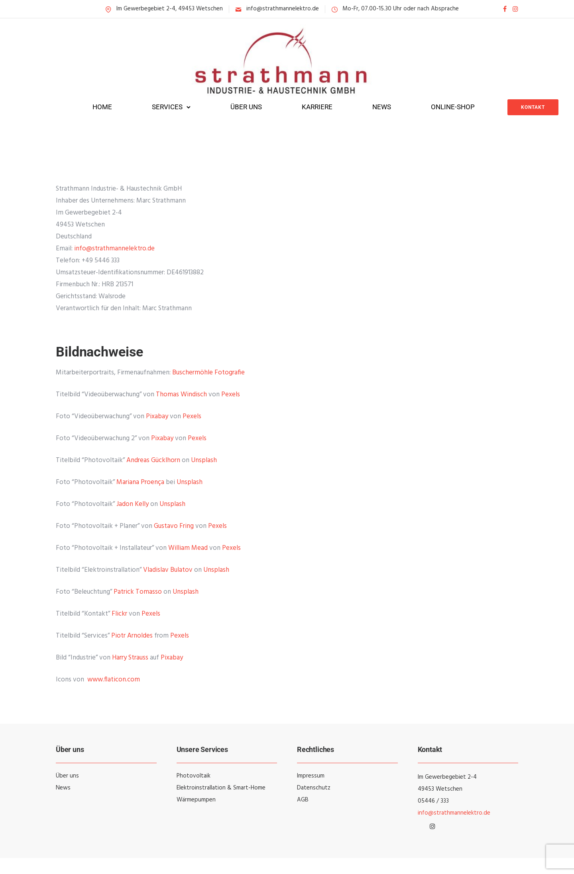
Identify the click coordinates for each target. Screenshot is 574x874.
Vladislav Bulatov (168, 570)
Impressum (310, 776)
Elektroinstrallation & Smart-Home (221, 788)
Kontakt (533, 107)
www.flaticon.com (113, 679)
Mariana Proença (140, 482)
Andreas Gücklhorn (153, 460)
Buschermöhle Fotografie (208, 372)
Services (167, 107)
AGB (303, 800)
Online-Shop (453, 107)
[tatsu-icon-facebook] (505, 9)
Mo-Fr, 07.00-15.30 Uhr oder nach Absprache (400, 9)
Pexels (230, 394)
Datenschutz (313, 788)
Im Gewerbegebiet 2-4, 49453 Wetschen (169, 9)
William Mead (188, 548)
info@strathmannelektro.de (282, 9)
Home (102, 107)
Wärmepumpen (196, 800)
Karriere (317, 107)
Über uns (246, 107)
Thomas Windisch (181, 394)
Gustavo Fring (174, 526)
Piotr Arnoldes (132, 635)
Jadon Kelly (132, 504)
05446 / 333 (433, 801)
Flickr (119, 613)
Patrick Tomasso (138, 592)
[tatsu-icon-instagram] (515, 9)
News (381, 107)
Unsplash (204, 460)
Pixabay (157, 416)
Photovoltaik (193, 776)
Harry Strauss (131, 657)
